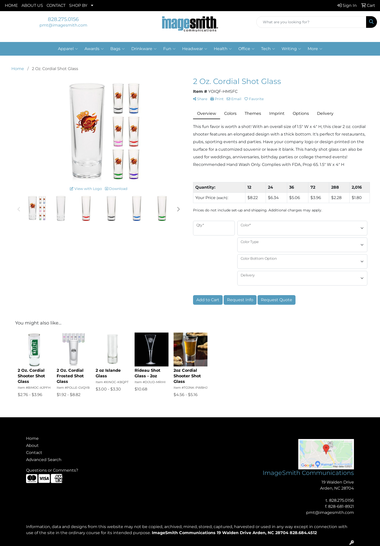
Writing (291, 49)
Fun (169, 49)
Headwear (194, 49)
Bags (117, 49)
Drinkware (144, 49)
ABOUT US (32, 5)
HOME (11, 5)
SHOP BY (78, 5)
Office (246, 49)
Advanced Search (43, 459)
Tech (268, 49)
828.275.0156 (63, 19)
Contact (34, 452)
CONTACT (56, 5)
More (315, 49)
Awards (94, 49)
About (32, 445)
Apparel (68, 49)
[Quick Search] (311, 22)
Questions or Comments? (52, 470)
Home (32, 438)
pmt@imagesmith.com (63, 25)
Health (223, 49)
